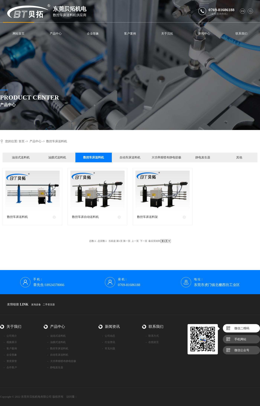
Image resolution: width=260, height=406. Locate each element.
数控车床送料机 (56, 141)
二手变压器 (49, 304)
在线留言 (152, 342)
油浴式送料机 (21, 157)
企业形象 (93, 33)
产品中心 (56, 33)
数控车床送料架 (147, 216)
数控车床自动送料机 (85, 216)
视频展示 (10, 342)
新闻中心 (204, 33)
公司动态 (108, 335)
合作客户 (10, 367)
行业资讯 (108, 342)
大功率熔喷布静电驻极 (166, 157)
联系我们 (241, 33)
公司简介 (10, 335)
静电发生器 (202, 157)
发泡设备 (36, 304)
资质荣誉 (10, 361)
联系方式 (152, 335)
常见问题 (108, 348)
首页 (22, 141)
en (242, 11)
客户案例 (130, 33)
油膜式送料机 (57, 157)
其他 (239, 157)
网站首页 (19, 33)
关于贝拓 (167, 33)
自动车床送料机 (130, 157)
